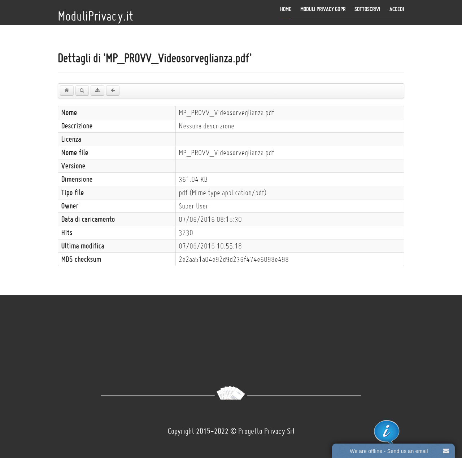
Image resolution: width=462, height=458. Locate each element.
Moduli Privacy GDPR (322, 9)
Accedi (396, 9)
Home (285, 9)
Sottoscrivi (367, 9)
